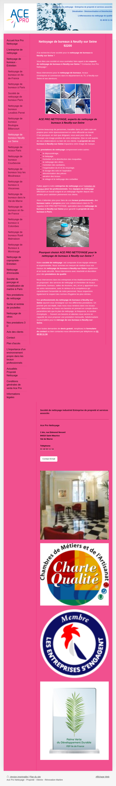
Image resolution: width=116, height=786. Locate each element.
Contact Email (48, 459)
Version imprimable (18, 777)
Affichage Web (102, 777)
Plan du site (35, 777)
